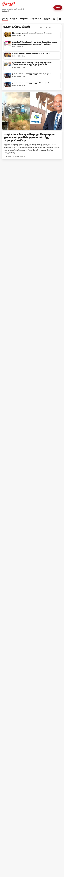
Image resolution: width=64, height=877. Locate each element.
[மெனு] (59, 19)
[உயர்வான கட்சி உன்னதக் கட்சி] (32, 342)
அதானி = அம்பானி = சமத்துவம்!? (20, 525)
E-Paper (58, 7)
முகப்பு (5, 19)
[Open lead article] (32, 111)
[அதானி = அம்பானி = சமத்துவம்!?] (32, 498)
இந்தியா (48, 19)
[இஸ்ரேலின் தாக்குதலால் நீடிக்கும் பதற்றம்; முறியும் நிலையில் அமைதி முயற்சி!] (32, 813)
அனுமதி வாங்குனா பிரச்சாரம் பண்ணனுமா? (27, 315)
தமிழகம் (24, 19)
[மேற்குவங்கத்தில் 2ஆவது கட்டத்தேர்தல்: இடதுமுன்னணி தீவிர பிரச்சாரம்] (32, 184)
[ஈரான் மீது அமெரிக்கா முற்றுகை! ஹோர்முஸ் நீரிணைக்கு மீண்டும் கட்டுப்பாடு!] (32, 762)
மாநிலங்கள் (36, 19)
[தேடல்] (54, 19)
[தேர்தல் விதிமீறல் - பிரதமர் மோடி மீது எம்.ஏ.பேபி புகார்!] (32, 658)
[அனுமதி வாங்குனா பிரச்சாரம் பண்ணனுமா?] (32, 289)
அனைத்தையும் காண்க (50, 27)
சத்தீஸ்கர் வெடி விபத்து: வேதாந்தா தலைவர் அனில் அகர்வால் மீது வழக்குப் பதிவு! (30, 137)
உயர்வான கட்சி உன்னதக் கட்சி (20, 368)
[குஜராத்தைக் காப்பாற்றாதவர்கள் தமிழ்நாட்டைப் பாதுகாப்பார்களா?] (32, 418)
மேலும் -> (58, 162)
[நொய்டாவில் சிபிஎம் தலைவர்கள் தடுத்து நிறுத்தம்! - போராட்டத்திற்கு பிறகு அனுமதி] (32, 556)
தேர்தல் (13, 19)
